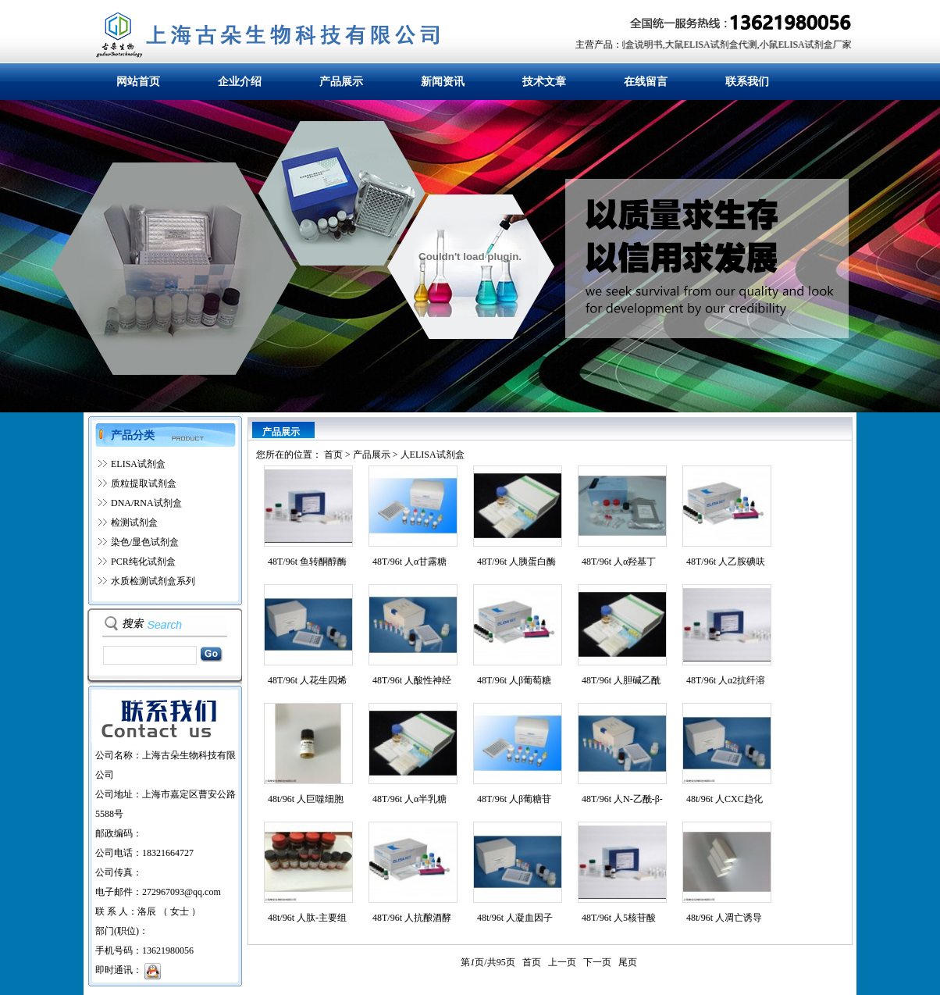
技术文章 (544, 81)
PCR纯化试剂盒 (143, 561)
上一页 (562, 962)
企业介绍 (240, 81)
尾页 (627, 962)
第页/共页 (488, 962)
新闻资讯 (443, 81)
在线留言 (646, 81)
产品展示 (341, 81)
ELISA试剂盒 (138, 463)
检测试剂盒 (134, 522)
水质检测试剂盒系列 (153, 581)
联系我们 (747, 81)
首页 (333, 454)
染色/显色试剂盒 (145, 542)
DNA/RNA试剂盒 (146, 502)
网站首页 (138, 81)
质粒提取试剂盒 (143, 483)
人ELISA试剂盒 (433, 454)
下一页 (597, 962)
